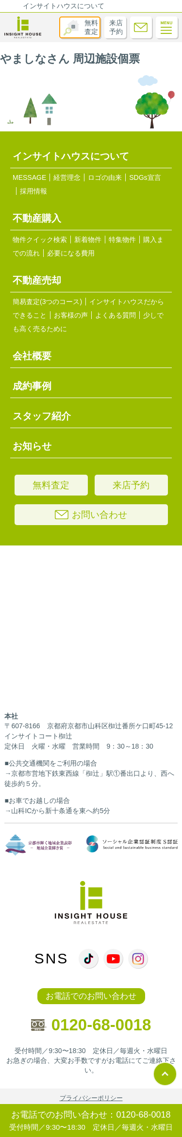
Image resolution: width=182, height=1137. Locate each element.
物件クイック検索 (40, 239)
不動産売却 (37, 280)
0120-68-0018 (91, 1025)
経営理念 (67, 177)
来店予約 (116, 27)
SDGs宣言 (145, 177)
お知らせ (32, 446)
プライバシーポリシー (91, 1098)
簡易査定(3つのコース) (47, 301)
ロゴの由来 (105, 177)
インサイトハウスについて (63, 6)
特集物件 (122, 239)
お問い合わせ (91, 515)
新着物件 (87, 239)
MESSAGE (29, 177)
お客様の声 (71, 315)
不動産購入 (37, 218)
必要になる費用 (71, 253)
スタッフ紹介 (42, 416)
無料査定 (91, 27)
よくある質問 (115, 315)
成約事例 (32, 386)
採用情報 (33, 191)
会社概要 (32, 356)
